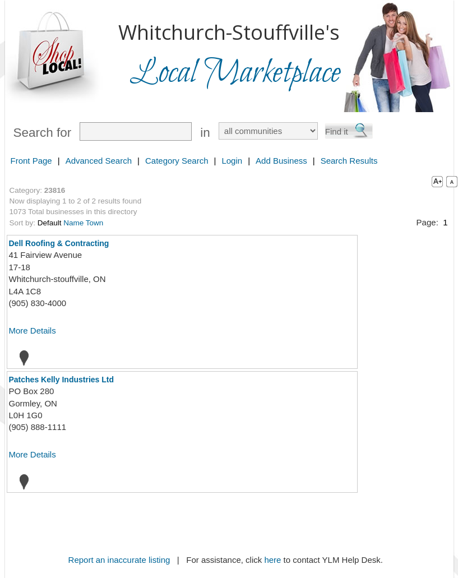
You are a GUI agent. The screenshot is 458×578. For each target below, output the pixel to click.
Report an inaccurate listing (119, 560)
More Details (32, 330)
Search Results (349, 160)
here (272, 560)
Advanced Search (99, 160)
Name (73, 223)
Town (95, 223)
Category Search (177, 160)
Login (231, 160)
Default (50, 223)
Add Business (281, 160)
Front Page (31, 160)
